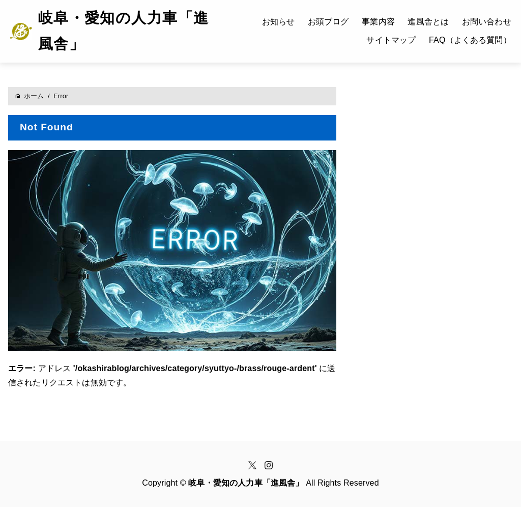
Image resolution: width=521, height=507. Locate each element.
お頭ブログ (328, 21)
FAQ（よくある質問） (470, 40)
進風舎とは (428, 21)
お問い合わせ (486, 21)
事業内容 (378, 21)
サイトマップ (391, 40)
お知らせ (278, 21)
